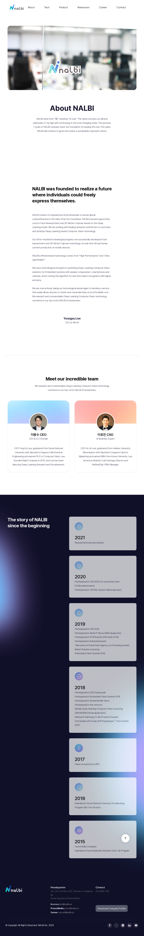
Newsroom (83, 7)
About (31, 7)
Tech (47, 7)
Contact (121, 7)
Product (63, 7)
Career (103, 7)
